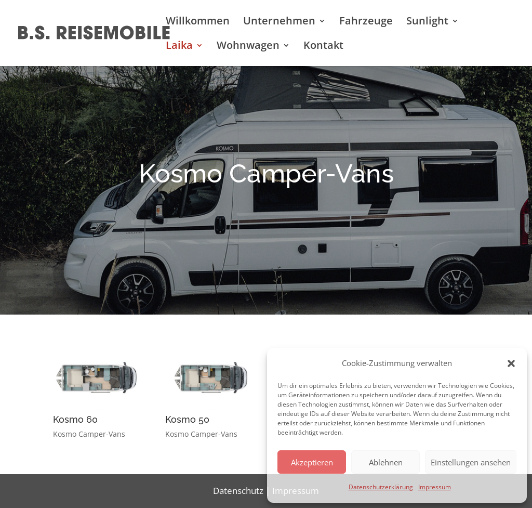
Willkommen (198, 22)
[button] (511, 363)
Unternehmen (279, 22)
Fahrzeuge (366, 22)
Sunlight (427, 22)
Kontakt (323, 47)
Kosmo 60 (75, 419)
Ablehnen (386, 462)
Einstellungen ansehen (471, 462)
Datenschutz (238, 491)
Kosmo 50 (187, 419)
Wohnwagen (248, 47)
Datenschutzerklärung (381, 487)
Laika (179, 47)
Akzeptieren (312, 462)
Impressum (434, 487)
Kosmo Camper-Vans (89, 434)
